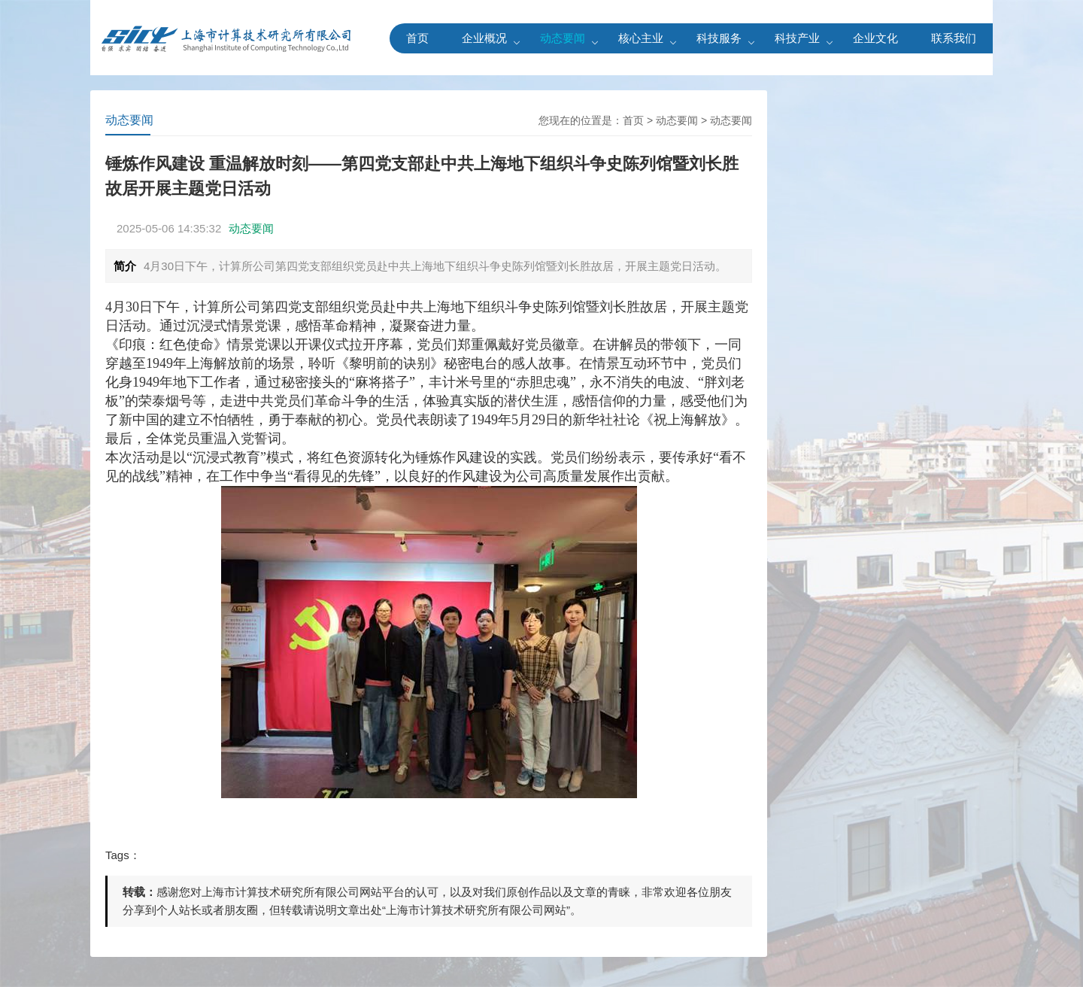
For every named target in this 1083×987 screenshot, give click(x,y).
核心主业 (640, 38)
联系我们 (953, 38)
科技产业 (797, 38)
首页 (417, 38)
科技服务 (719, 38)
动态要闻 (562, 38)
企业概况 (484, 38)
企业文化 (875, 38)
